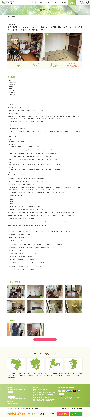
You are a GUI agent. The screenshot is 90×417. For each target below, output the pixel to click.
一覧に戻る (45, 340)
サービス (34, 2)
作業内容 (41, 2)
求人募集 (64, 2)
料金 (49, 2)
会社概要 (56, 2)
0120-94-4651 (84, 2)
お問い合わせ (71, 2)
